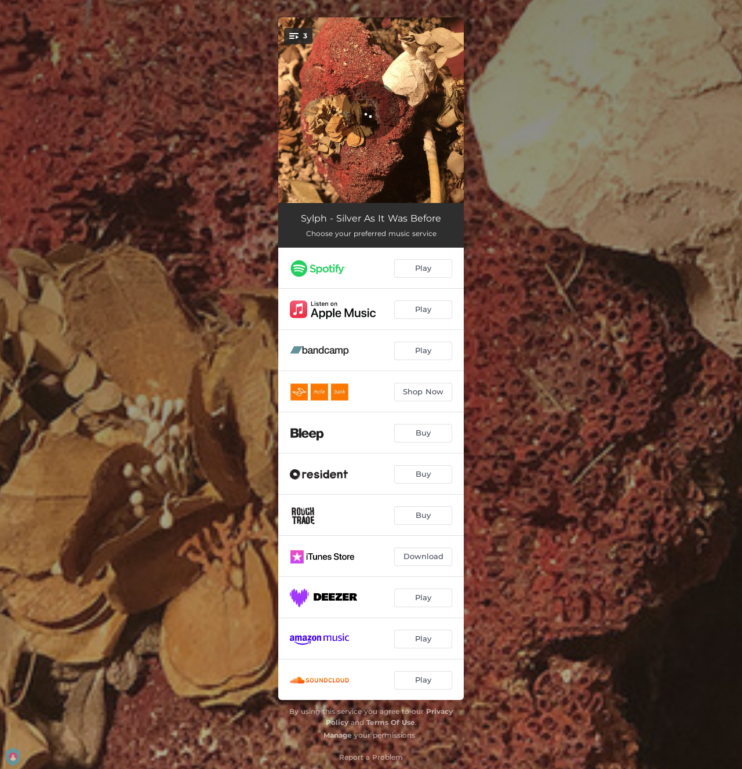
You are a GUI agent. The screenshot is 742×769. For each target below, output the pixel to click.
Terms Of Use (390, 722)
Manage (337, 735)
